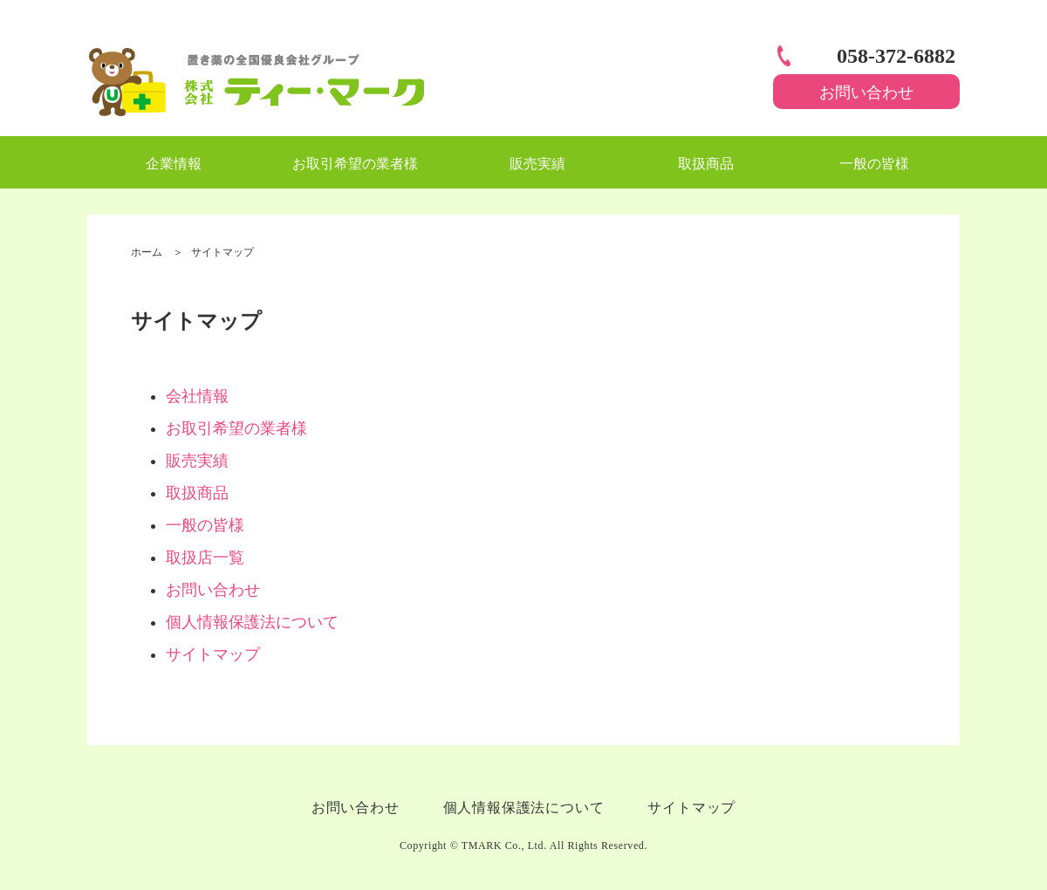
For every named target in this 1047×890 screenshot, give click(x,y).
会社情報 (197, 396)
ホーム (146, 252)
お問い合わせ (866, 92)
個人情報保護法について (252, 622)
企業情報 (174, 163)
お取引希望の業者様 (355, 163)
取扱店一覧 (205, 557)
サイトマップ (213, 654)
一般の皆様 (874, 163)
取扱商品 (706, 163)
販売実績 (537, 163)
